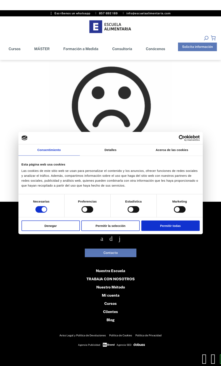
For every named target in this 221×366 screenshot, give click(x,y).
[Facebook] (102, 238)
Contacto (110, 253)
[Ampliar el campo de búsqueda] (206, 38)
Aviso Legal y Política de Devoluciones (82, 335)
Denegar (50, 225)
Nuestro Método (110, 287)
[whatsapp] (213, 359)
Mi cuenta (110, 295)
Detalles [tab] (110, 149)
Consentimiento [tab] (49, 149)
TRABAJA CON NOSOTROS (110, 279)
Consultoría (122, 49)
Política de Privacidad (148, 335)
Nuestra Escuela (110, 271)
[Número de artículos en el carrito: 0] (213, 38)
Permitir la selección (111, 225)
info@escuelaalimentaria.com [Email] (146, 13)
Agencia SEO (124, 344)
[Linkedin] (120, 238)
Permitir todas (170, 225)
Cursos (14, 49)
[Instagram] (111, 238)
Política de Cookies (120, 335)
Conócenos (155, 49)
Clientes (110, 312)
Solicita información (197, 47)
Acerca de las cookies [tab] (172, 149)
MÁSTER (42, 49)
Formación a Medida (80, 49)
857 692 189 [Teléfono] (106, 13)
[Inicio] (110, 26)
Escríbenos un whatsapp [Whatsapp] (70, 13)
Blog (110, 320)
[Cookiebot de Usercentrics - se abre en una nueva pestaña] (182, 138)
